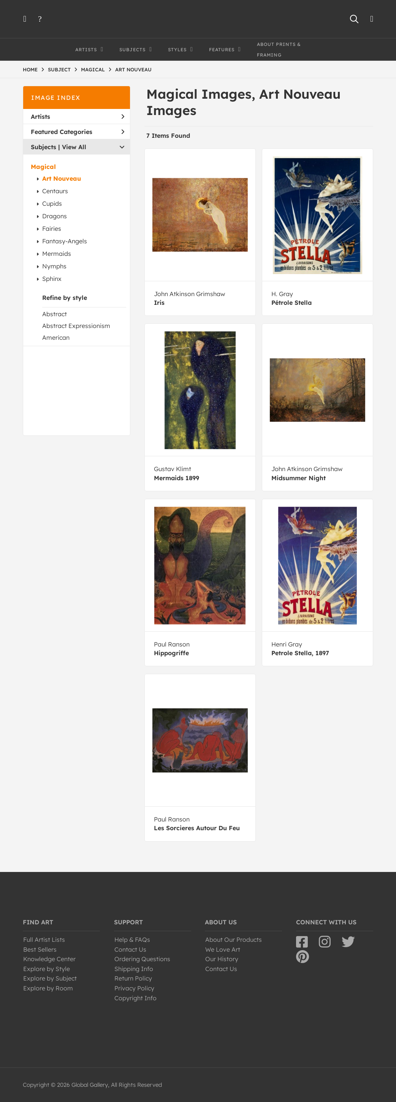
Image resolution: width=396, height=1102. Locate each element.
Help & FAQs (132, 939)
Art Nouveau (61, 178)
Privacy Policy (134, 988)
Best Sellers (40, 949)
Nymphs (54, 266)
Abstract (54, 314)
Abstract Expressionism (76, 325)
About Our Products (233, 939)
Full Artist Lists (44, 939)
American (56, 337)
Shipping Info (133, 969)
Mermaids (56, 253)
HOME (30, 69)
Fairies (51, 228)
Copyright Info (135, 998)
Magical (43, 166)
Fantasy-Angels (64, 241)
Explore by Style (46, 969)
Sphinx (52, 278)
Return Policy (133, 978)
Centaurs (55, 191)
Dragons (54, 216)
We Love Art (222, 949)
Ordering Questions (142, 959)
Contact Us (130, 949)
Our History (221, 959)
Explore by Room (48, 988)
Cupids (52, 203)
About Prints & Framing (279, 49)
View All (74, 147)
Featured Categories (77, 132)
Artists (77, 116)
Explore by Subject (50, 978)
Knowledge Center (49, 959)
